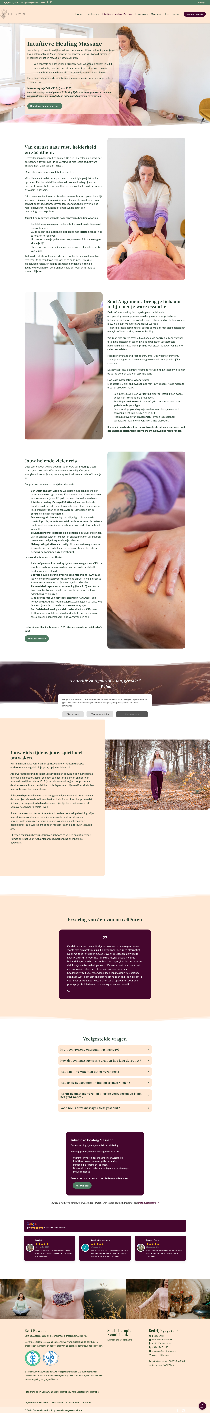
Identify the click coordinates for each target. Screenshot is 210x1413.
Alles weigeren (137, 714)
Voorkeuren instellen (109, 714)
